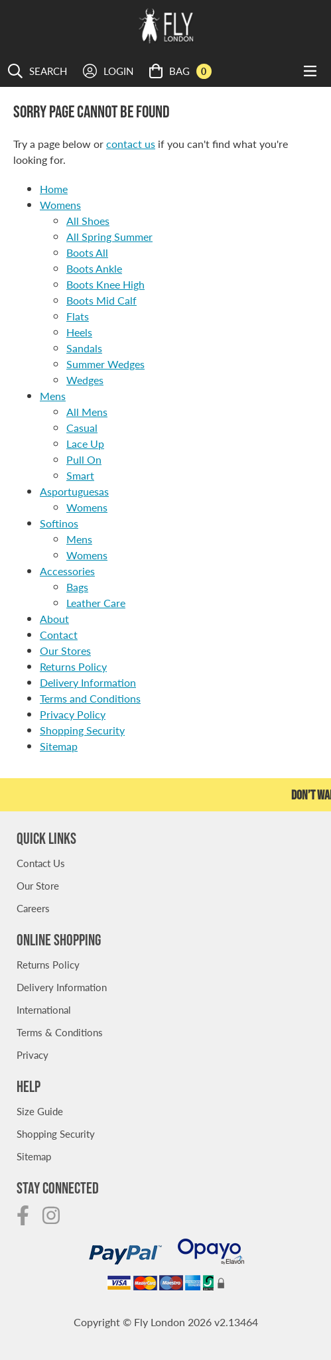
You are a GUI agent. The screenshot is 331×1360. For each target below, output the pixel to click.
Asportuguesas (74, 491)
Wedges (84, 379)
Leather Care (95, 602)
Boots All (87, 252)
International (44, 1009)
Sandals (84, 348)
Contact (59, 634)
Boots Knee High (105, 284)
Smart (80, 475)
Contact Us (41, 863)
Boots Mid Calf (101, 300)
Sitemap (59, 746)
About (54, 618)
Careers (33, 908)
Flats (77, 316)
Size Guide (40, 1111)
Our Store (38, 885)
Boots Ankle (94, 268)
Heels (79, 332)
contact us (130, 143)
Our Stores (65, 650)
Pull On (83, 459)
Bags (77, 586)
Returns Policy (73, 666)
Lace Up (85, 443)
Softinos (59, 523)
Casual (82, 427)
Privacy (32, 1054)
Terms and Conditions (90, 698)
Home (54, 188)
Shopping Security (82, 730)
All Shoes (87, 220)
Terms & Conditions (60, 1032)
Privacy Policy (72, 714)
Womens (60, 204)
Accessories (67, 570)
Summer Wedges (105, 364)
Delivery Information (88, 682)
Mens (53, 395)
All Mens (86, 411)
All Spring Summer (109, 236)
